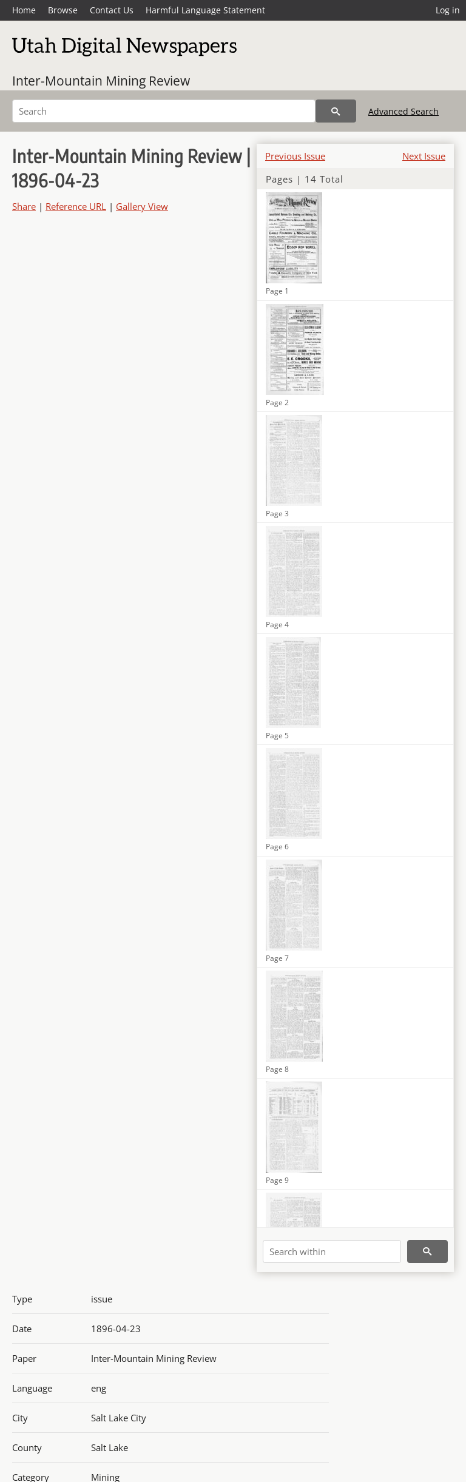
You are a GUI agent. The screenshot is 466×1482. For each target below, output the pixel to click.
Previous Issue (295, 156)
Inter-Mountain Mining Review (101, 80)
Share (24, 206)
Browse (63, 10)
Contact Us (111, 10)
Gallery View (142, 206)
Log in (448, 10)
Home (24, 10)
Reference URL (76, 206)
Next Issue (423, 156)
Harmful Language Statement (205, 10)
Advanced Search (403, 111)
